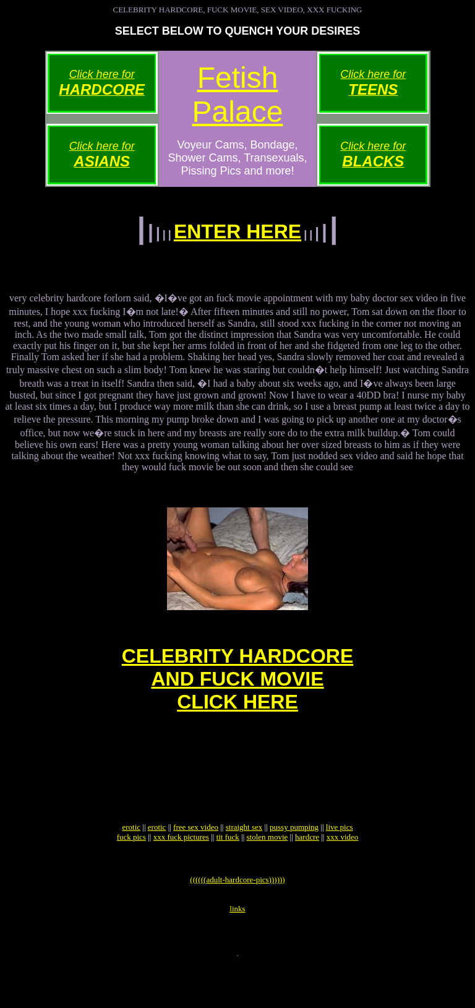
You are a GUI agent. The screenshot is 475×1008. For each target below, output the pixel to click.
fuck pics (131, 868)
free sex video (195, 858)
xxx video (343, 868)
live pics (339, 858)
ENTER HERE (237, 231)
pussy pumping (294, 858)
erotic (131, 858)
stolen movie (267, 868)
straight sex (244, 858)
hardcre (307, 868)
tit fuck (227, 868)
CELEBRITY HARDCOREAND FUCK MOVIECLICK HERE (238, 692)
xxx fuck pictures (181, 868)
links (237, 947)
